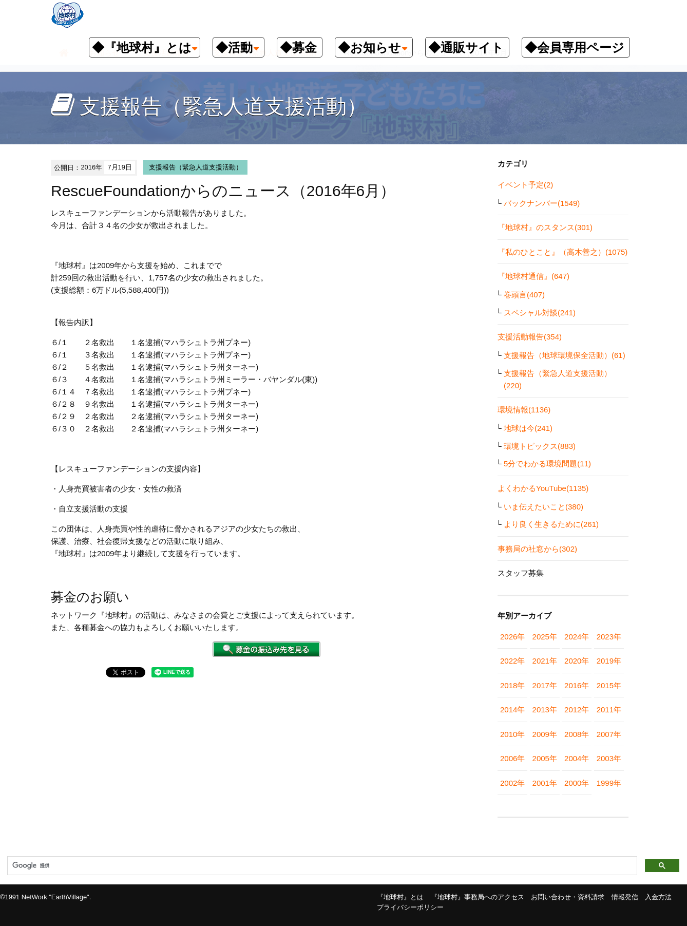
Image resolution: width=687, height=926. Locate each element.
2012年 (576, 709)
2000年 (576, 783)
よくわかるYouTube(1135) (543, 488)
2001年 (544, 783)
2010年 (512, 734)
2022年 (512, 660)
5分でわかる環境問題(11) (547, 463)
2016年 (576, 685)
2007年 (609, 734)
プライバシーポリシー (410, 907)
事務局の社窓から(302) (537, 548)
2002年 (512, 783)
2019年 (609, 660)
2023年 (609, 636)
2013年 (544, 709)
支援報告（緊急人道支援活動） (195, 167)
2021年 (544, 660)
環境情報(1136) (524, 409)
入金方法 (658, 897)
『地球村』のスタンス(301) (545, 227)
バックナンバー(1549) (542, 203)
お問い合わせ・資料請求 (567, 897)
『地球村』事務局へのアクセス (477, 897)
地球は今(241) (528, 428)
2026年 (512, 636)
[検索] (321, 866)
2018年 (512, 685)
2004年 (576, 758)
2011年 (609, 709)
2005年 (544, 758)
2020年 (576, 660)
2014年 (512, 709)
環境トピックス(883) (540, 446)
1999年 (609, 783)
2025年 (544, 636)
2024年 (576, 636)
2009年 (544, 734)
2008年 (576, 734)
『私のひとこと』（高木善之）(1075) (562, 252)
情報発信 (625, 897)
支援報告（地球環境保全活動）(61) (564, 355)
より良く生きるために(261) (551, 524)
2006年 (512, 758)
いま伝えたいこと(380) (543, 506)
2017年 (544, 685)
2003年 (609, 758)
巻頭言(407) (524, 294)
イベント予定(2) (525, 184)
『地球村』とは (400, 897)
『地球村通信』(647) (533, 276)
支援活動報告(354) (530, 336)
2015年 (609, 685)
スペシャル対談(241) (540, 312)
